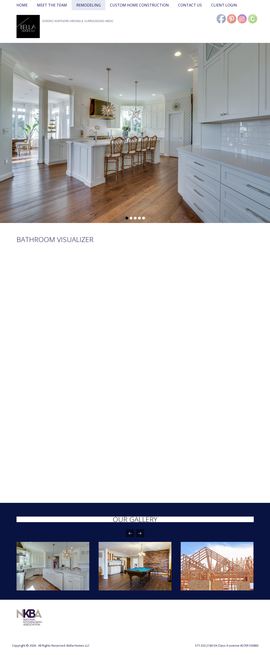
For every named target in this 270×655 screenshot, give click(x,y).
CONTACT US (190, 5)
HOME (22, 5)
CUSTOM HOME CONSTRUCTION (139, 5)
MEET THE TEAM (52, 5)
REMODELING (88, 5)
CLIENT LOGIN (224, 5)
